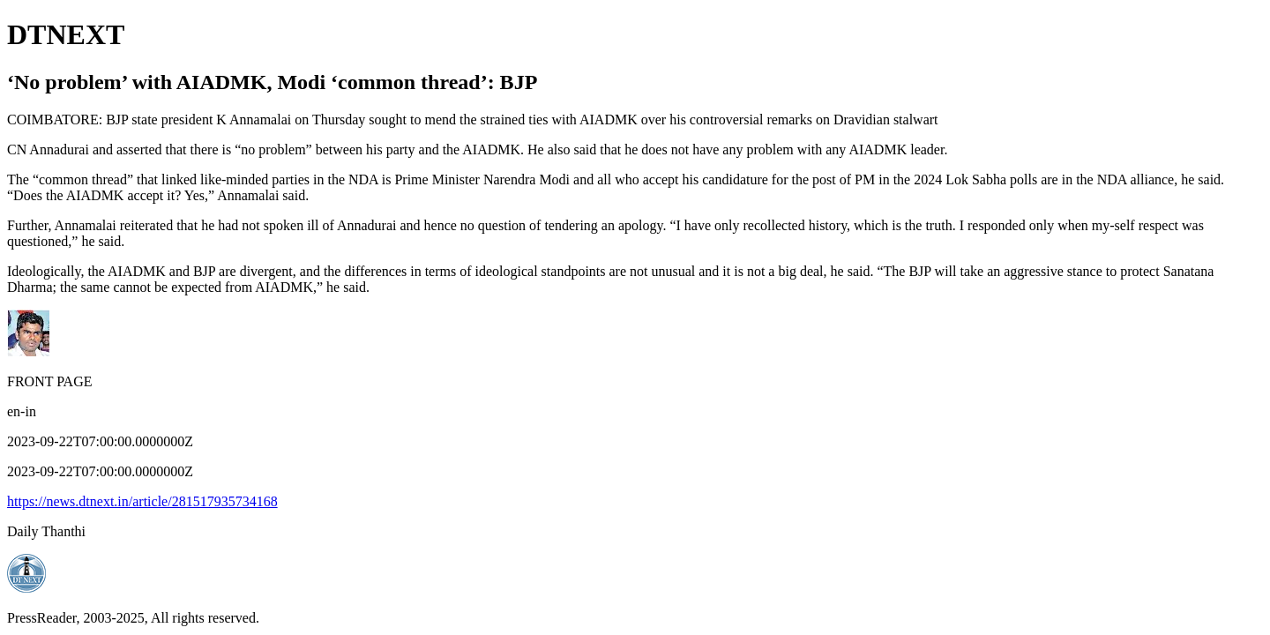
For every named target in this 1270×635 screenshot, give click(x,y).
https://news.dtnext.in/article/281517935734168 (142, 501)
